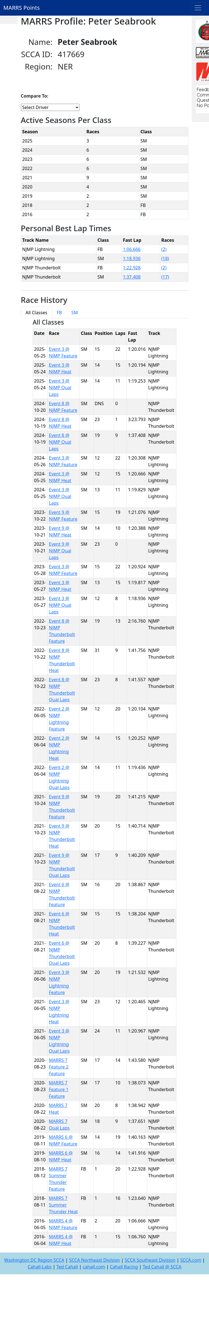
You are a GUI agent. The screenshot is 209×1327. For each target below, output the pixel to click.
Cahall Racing (124, 1267)
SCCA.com (190, 1260)
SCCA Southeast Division (150, 1260)
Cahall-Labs (40, 1267)
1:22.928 (132, 268)
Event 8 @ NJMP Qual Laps (60, 442)
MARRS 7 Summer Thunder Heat (63, 1205)
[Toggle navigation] (198, 7)
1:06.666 (132, 249)
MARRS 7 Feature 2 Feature (59, 1067)
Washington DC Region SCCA (34, 1260)
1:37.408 (132, 277)
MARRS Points (21, 7)
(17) (165, 277)
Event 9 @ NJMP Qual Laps (60, 550)
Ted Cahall (67, 1267)
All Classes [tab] (36, 313)
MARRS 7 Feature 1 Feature (59, 1089)
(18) (165, 258)
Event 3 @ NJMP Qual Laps (60, 387)
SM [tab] (74, 313)
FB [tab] (59, 313)
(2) (164, 249)
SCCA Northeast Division (94, 1260)
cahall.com (94, 1267)
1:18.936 (132, 258)
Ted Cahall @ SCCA (162, 1267)
